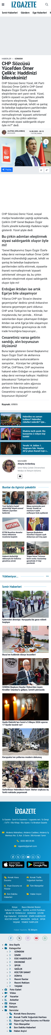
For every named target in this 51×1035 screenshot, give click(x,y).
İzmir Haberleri (10, 12)
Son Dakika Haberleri (10, 895)
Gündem (25, 12)
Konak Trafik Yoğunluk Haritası (35, 879)
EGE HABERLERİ (20, 958)
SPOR (42, 919)
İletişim (11, 1006)
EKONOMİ (22, 916)
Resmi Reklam (19, 982)
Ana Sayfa (12, 944)
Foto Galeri (13, 989)
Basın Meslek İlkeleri (31, 907)
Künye (13, 907)
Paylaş (6, 169)
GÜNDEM (19, 59)
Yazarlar (11, 996)
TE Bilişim (32, 930)
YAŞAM (16, 922)
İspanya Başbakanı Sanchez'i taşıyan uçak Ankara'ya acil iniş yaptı (37, 534)
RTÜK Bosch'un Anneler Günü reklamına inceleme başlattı (12, 534)
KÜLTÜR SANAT (12, 919)
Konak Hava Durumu (11, 879)
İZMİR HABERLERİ (37, 916)
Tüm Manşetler (35, 886)
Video (10, 993)
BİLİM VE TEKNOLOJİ (15, 913)
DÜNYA (15, 975)
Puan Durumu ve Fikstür (13, 887)
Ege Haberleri (40, 12)
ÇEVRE (40, 913)
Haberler (6, 59)
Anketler (12, 1000)
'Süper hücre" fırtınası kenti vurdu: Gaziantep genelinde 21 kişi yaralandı (36, 559)
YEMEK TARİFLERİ (29, 922)
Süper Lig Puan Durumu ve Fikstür (29, 1020)
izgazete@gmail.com (27, 846)
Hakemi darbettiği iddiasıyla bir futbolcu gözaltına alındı (11, 558)
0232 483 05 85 (27, 841)
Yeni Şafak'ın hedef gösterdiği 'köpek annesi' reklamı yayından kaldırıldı (13, 509)
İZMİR (15, 955)
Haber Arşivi (34, 894)
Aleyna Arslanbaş (26, 463)
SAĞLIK (35, 919)
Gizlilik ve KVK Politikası (34, 910)
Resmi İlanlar (18, 979)
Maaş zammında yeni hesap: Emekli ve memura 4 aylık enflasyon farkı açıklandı (37, 509)
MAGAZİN (25, 919)
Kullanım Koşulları (13, 910)
